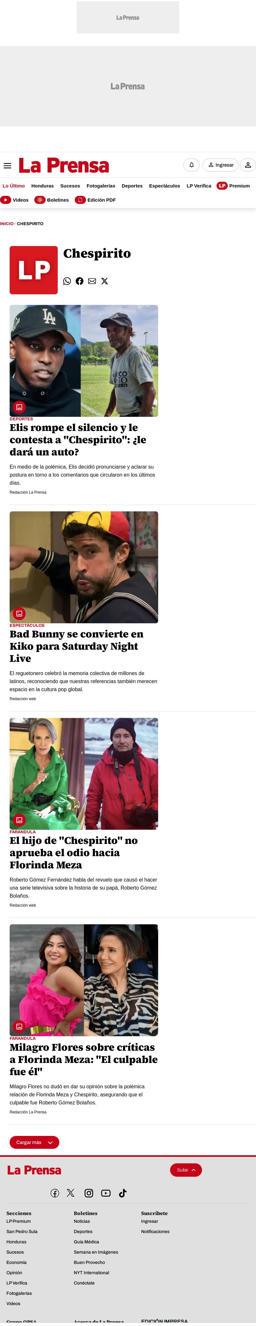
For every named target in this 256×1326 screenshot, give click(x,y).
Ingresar (225, 165)
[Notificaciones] (191, 165)
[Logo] (48, 166)
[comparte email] (92, 281)
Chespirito (30, 224)
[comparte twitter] (104, 281)
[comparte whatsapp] (67, 281)
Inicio (6, 224)
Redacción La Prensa (28, 492)
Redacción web (23, 699)
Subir (186, 1170)
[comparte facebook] (79, 281)
